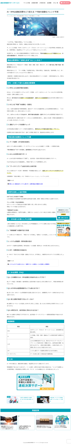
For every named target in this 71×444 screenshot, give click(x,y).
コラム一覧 (55, 3)
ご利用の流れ (42, 3)
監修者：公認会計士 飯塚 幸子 (58, 37)
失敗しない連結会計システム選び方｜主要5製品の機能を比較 (26, 184)
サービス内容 (27, 3)
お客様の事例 (34, 3)
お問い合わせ (66, 3)
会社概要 (49, 3)
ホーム (8, 15)
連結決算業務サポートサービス (9, 3)
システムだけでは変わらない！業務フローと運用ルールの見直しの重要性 (29, 264)
